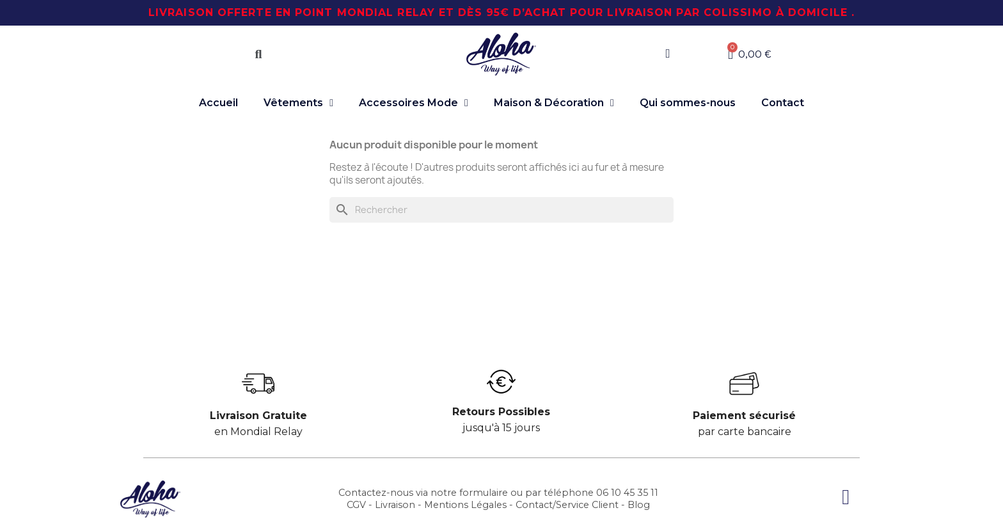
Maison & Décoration (554, 103)
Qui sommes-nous (688, 103)
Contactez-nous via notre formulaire (423, 492)
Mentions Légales (465, 505)
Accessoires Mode (413, 103)
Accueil (218, 103)
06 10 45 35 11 (627, 492)
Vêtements (298, 103)
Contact (782, 103)
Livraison (395, 505)
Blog (639, 505)
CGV (356, 505)
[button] (258, 54)
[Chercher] (501, 210)
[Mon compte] (667, 53)
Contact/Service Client (567, 505)
